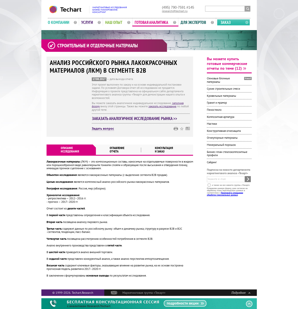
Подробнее (240, 293)
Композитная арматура (220, 117)
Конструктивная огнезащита (224, 131)
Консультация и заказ (164, 149)
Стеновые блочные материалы (218, 80)
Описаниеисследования (70, 149)
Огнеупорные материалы (222, 138)
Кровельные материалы (221, 96)
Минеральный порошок (221, 145)
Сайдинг (212, 162)
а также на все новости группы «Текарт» (230, 184)
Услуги (91, 22)
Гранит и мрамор (217, 103)
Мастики (212, 124)
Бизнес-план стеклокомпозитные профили (227, 153)
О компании (62, 22)
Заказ (226, 22)
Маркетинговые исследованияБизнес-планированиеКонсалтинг (109, 10)
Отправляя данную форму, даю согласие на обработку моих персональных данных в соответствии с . (227, 191)
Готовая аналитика (155, 22)
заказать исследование (162, 106)
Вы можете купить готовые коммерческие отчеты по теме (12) (227, 63)
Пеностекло (214, 110)
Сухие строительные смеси (223, 89)
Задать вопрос (103, 129)
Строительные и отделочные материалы (97, 46)
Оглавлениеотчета (117, 149)
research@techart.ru (175, 11)
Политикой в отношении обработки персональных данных (225, 193)
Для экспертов (197, 22)
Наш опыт (117, 22)
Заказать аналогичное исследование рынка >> (134, 118)
